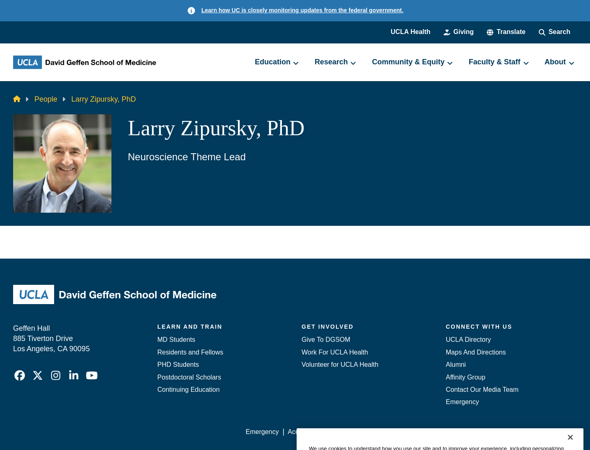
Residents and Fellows (190, 352)
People (45, 99)
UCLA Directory (468, 339)
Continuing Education (188, 389)
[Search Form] (554, 32)
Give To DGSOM (326, 339)
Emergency (462, 401)
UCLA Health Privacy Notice (442, 431)
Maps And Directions (476, 352)
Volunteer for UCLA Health (340, 364)
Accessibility (305, 431)
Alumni (456, 364)
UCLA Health (410, 31)
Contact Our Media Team (482, 389)
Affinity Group (466, 377)
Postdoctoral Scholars (189, 377)
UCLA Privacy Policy (362, 431)
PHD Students (178, 364)
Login (499, 431)
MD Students (176, 339)
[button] (506, 32)
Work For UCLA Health (335, 352)
